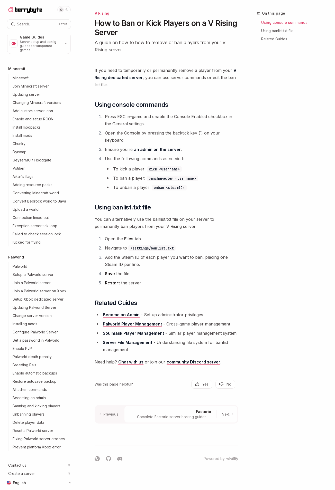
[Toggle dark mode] (64, 9)
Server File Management (127, 342)
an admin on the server (157, 149)
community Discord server (193, 361)
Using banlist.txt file (277, 30)
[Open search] (39, 24)
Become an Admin (121, 314)
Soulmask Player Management (133, 333)
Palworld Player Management (132, 323)
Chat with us (130, 361)
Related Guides (274, 39)
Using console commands (284, 22)
